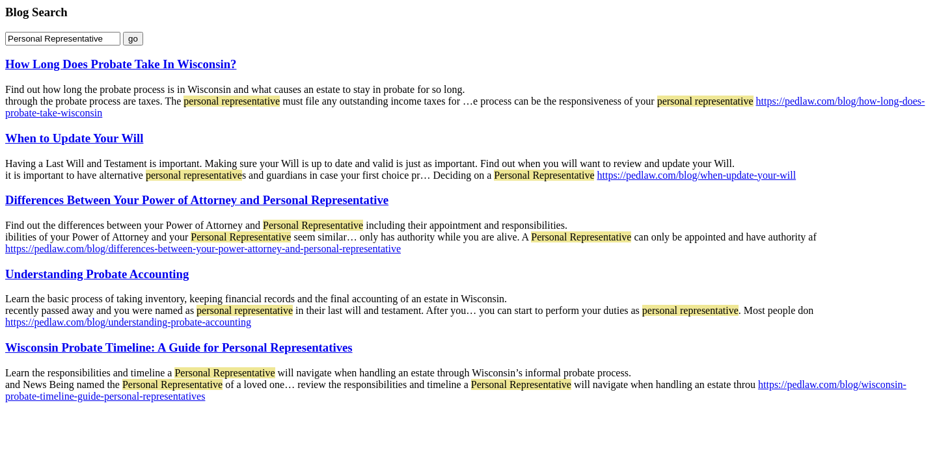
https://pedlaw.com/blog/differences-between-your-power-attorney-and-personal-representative (203, 248)
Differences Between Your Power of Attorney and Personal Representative (196, 200)
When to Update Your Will (74, 138)
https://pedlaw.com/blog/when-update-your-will (696, 175)
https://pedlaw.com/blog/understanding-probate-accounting (128, 322)
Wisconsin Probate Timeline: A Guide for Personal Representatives (179, 347)
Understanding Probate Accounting (97, 274)
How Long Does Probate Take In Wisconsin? (120, 64)
